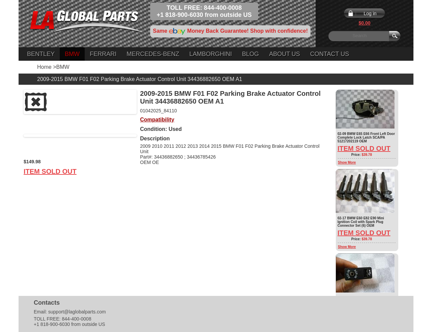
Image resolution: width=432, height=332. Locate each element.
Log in (369, 13)
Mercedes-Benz (153, 54)
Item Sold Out (50, 171)
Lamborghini (210, 54)
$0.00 (364, 23)
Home (44, 67)
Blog (250, 54)
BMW (72, 54)
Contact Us (329, 54)
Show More (347, 162)
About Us (284, 54)
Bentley (41, 54)
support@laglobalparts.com (77, 311)
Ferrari (103, 54)
